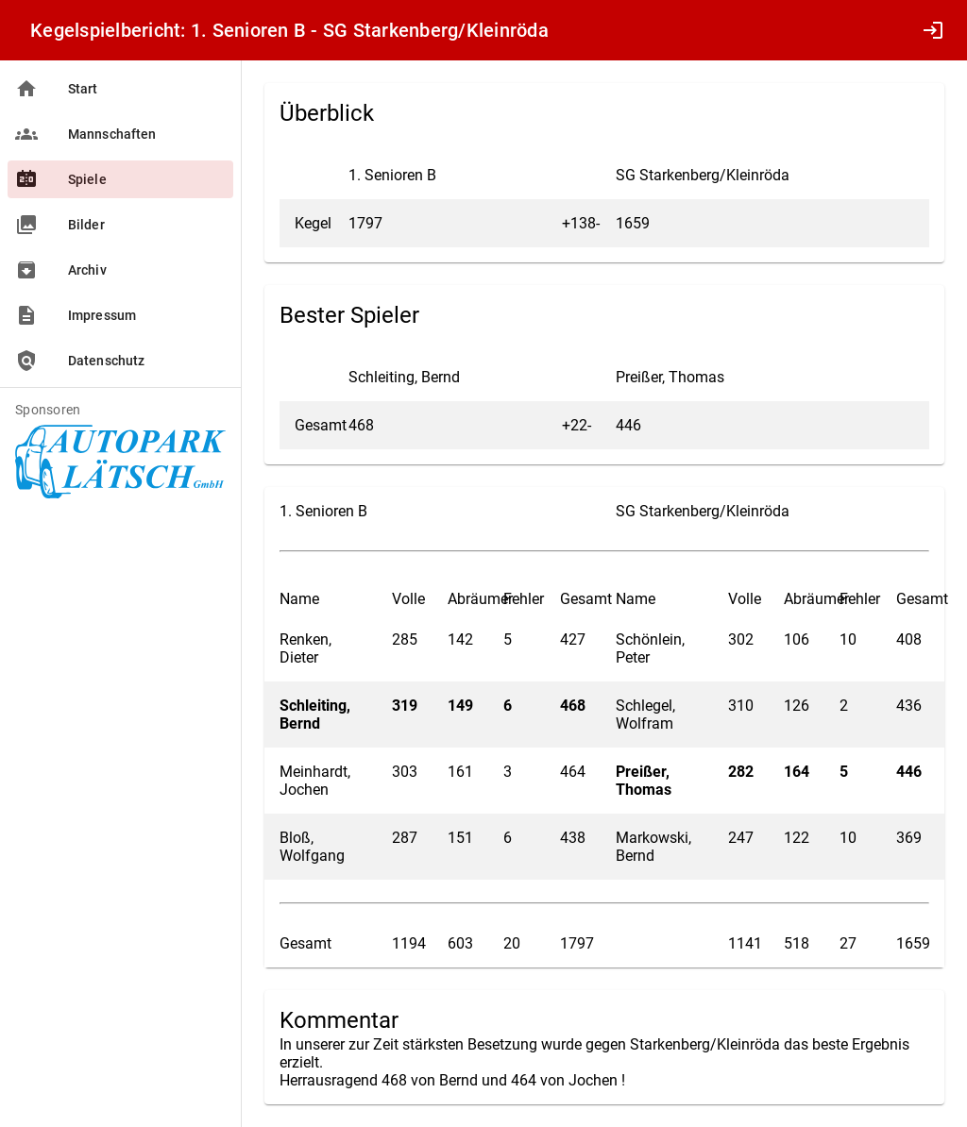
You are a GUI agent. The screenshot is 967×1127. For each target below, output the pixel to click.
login (933, 30)
